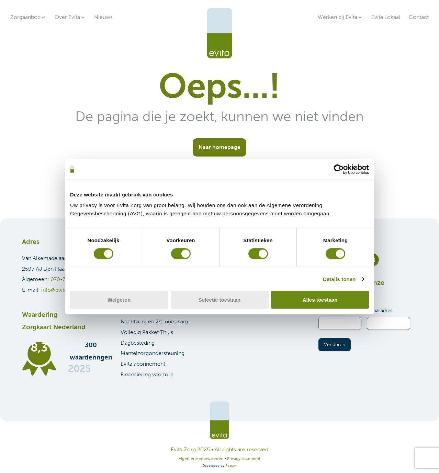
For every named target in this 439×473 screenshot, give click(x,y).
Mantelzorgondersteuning (152, 353)
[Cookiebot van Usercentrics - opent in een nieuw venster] (339, 169)
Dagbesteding (138, 343)
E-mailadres (379, 310)
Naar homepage (219, 147)
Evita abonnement (143, 364)
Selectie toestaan (220, 300)
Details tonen (339, 279)
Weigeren (119, 300)
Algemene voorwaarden (201, 458)
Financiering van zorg (147, 374)
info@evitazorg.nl (62, 290)
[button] (28, 17)
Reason (231, 466)
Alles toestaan (320, 300)
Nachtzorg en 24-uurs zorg (154, 321)
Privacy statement (243, 458)
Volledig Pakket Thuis (147, 332)
